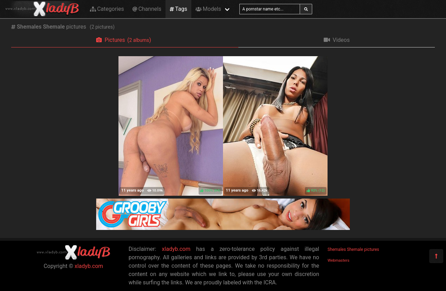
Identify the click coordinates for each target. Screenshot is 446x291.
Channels (146, 9)
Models (208, 9)
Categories (107, 9)
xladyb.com (89, 266)
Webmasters (338, 260)
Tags (178, 9)
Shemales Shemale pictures (353, 249)
